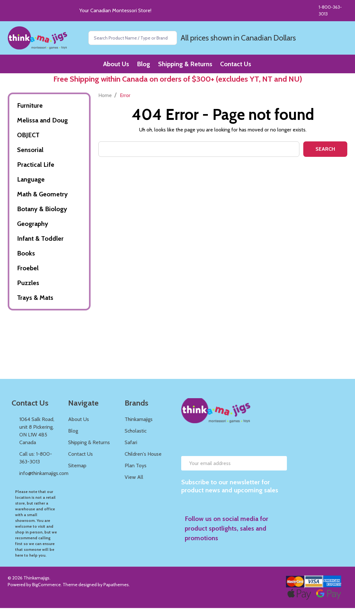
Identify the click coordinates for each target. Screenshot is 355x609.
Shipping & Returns (186, 64)
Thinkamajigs (139, 420)
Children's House (143, 455)
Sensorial (30, 151)
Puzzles (28, 284)
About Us (115, 64)
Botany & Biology (42, 210)
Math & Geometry (42, 195)
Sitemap (77, 466)
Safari (131, 443)
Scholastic (135, 432)
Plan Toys (135, 466)
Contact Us (237, 64)
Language (31, 180)
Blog (143, 64)
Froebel (28, 269)
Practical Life (35, 166)
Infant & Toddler (40, 240)
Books (26, 254)
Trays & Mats (35, 299)
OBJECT (28, 136)
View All (134, 478)
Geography (32, 225)
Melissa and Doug (42, 121)
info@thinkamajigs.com (43, 474)
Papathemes (116, 585)
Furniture (30, 107)
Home (105, 97)
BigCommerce (46, 585)
